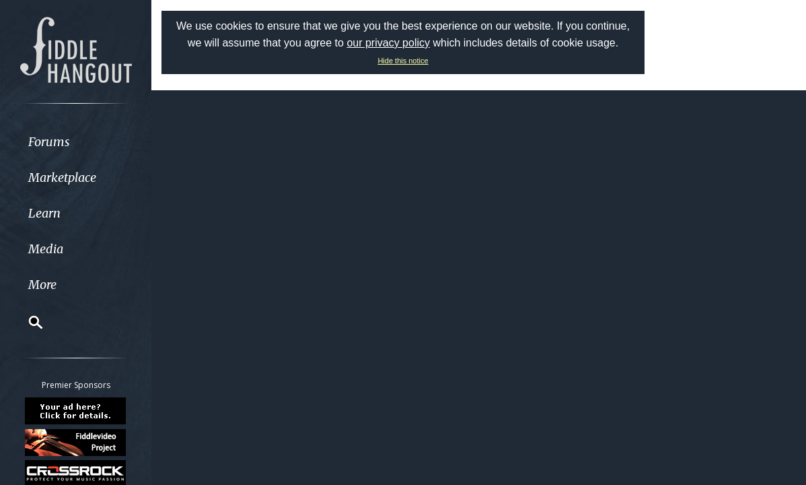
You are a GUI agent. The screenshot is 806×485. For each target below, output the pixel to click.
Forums (49, 142)
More (42, 284)
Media (45, 249)
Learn (44, 213)
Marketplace (62, 177)
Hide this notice (402, 61)
